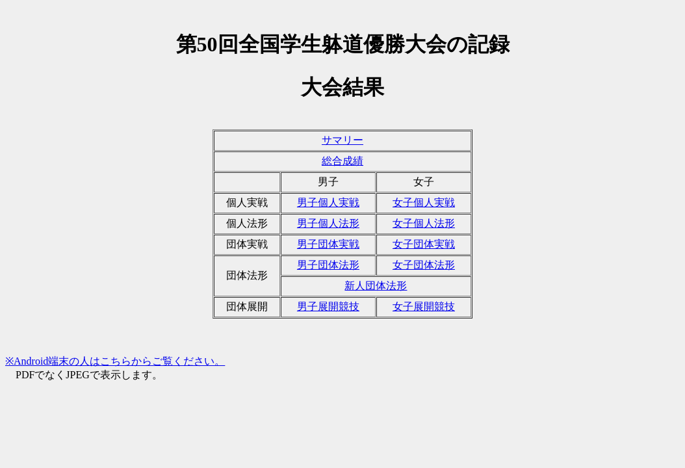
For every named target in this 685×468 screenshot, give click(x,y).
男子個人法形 (328, 223)
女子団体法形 (424, 264)
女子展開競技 (424, 306)
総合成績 (342, 160)
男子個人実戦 (328, 202)
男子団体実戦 (328, 244)
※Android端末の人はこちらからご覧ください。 (115, 361)
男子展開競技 (328, 306)
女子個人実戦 (424, 202)
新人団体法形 (375, 285)
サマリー (342, 140)
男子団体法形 (328, 264)
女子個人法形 (424, 223)
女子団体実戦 (424, 244)
